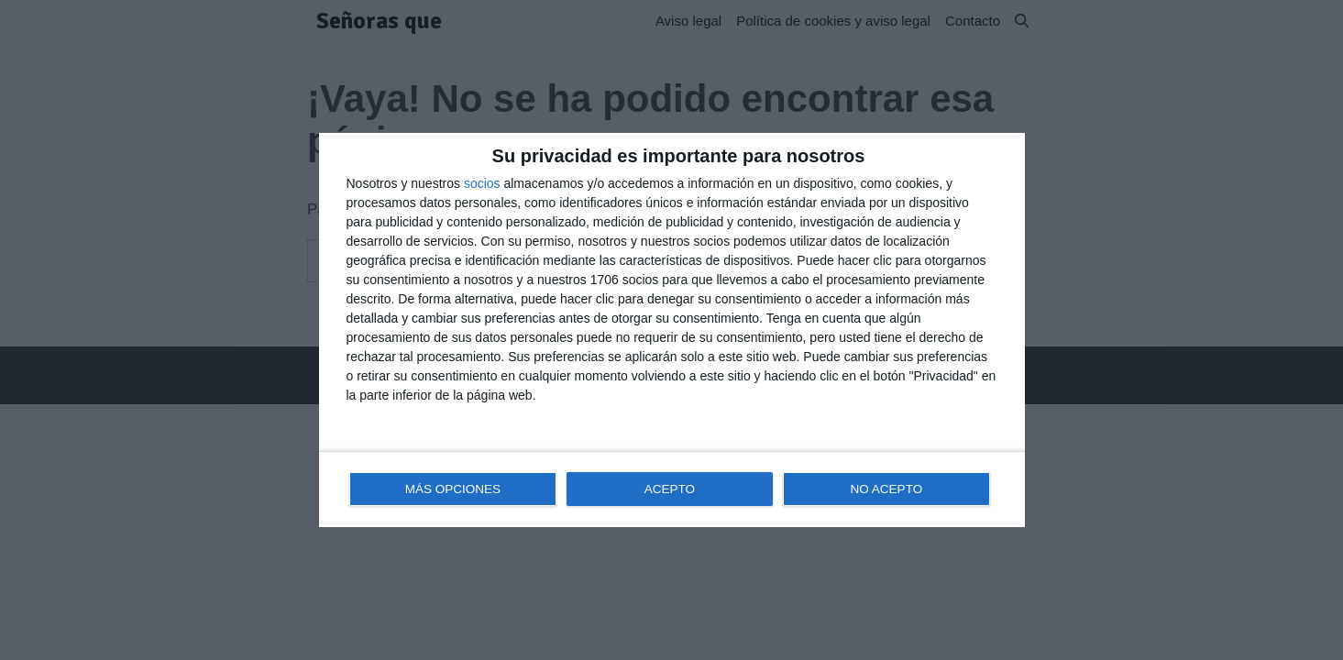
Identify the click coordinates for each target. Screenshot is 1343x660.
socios (482, 183)
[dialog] (672, 330)
